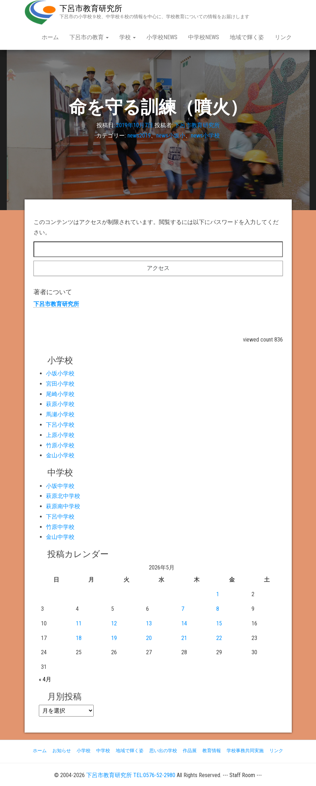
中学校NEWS (203, 37)
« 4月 (45, 679)
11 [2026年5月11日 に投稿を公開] (79, 623)
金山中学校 (60, 536)
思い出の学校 (163, 750)
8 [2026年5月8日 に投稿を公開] (217, 608)
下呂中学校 (60, 516)
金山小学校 (60, 455)
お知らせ (61, 750)
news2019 (139, 135)
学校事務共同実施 (245, 750)
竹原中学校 (60, 527)
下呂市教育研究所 (90, 8)
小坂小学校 (60, 373)
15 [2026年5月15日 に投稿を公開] (219, 623)
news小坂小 (170, 135)
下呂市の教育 (89, 37)
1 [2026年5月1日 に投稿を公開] (217, 594)
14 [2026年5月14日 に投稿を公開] (184, 623)
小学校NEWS (161, 37)
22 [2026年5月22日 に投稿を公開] (219, 638)
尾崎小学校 (60, 394)
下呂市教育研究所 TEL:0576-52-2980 (130, 775)
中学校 (103, 750)
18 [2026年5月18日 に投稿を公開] (79, 638)
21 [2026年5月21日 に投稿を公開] (184, 638)
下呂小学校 (60, 424)
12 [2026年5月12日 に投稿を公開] (114, 623)
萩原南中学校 (63, 506)
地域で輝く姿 (247, 37)
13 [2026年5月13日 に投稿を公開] (149, 623)
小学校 (83, 750)
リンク (283, 37)
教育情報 (211, 750)
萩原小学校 (60, 404)
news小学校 (205, 135)
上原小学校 (60, 435)
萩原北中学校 (63, 496)
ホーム (50, 37)
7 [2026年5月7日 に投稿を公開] (182, 608)
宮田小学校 (60, 383)
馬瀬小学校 (60, 414)
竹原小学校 (60, 445)
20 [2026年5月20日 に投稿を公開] (149, 638)
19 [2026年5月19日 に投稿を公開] (114, 638)
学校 (127, 37)
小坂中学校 (60, 486)
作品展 (190, 750)
